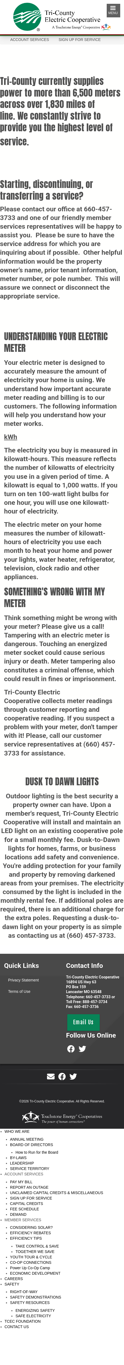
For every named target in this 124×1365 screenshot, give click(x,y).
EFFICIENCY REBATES (30, 1233)
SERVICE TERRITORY (29, 1168)
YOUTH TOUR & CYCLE (31, 1257)
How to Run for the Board (36, 1152)
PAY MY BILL (21, 1182)
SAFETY (12, 1284)
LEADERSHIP (22, 1163)
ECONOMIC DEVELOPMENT (35, 1273)
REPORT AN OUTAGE (29, 1187)
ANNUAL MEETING (26, 1139)
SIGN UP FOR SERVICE (31, 1198)
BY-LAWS (18, 1158)
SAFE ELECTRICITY (33, 1316)
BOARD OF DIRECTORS (31, 1145)
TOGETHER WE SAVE (34, 1251)
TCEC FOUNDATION (23, 1321)
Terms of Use (19, 991)
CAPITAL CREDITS (26, 1203)
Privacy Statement (23, 980)
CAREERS (14, 1279)
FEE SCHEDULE (24, 1209)
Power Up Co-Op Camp (30, 1268)
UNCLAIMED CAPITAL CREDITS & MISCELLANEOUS (56, 1193)
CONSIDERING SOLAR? (31, 1227)
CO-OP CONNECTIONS (30, 1262)
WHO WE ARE (17, 1131)
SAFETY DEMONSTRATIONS (35, 1297)
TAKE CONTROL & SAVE (37, 1246)
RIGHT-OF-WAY (24, 1292)
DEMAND (18, 1214)
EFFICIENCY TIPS (26, 1238)
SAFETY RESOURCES (30, 1302)
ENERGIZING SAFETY (35, 1310)
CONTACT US (17, 1327)
